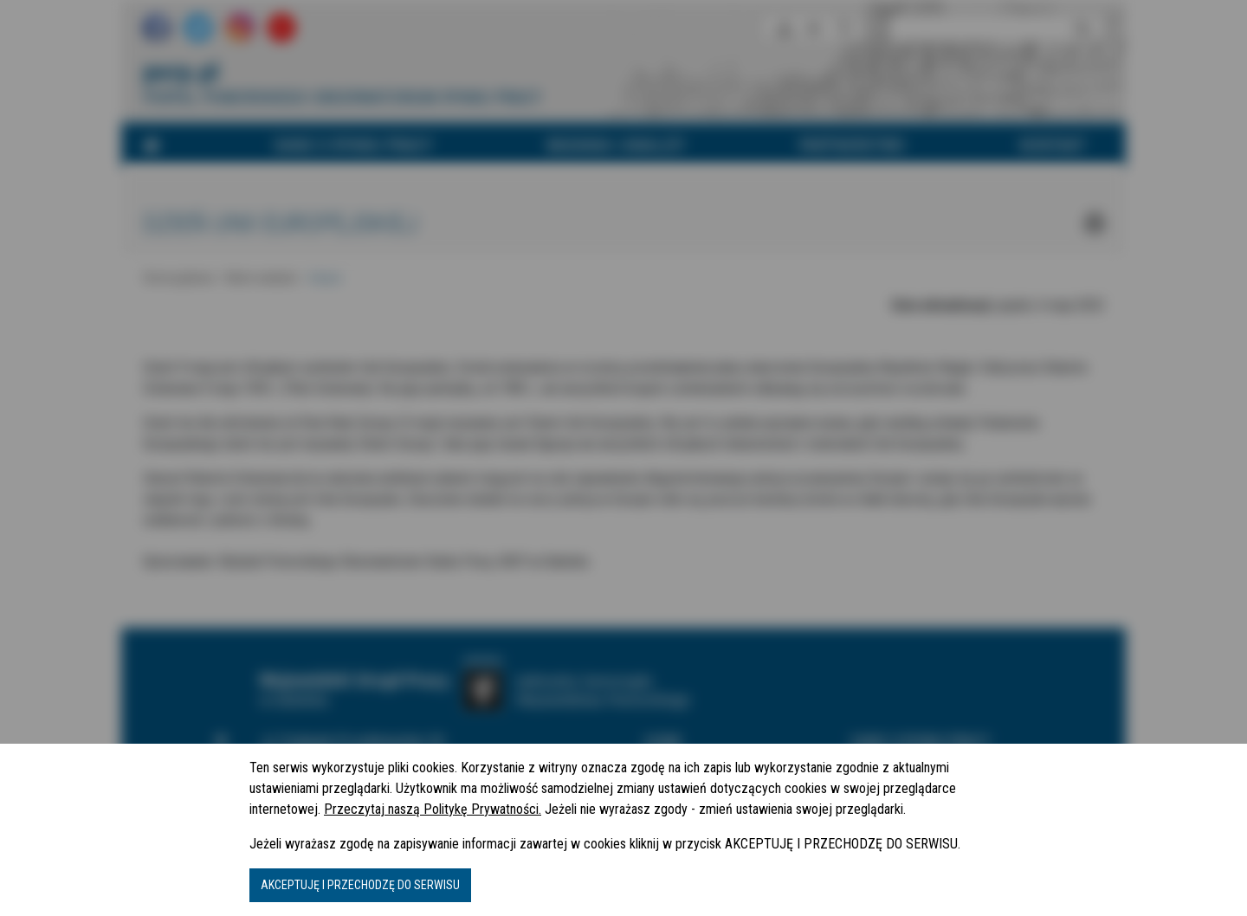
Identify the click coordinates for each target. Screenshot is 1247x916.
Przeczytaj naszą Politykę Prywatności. (432, 809)
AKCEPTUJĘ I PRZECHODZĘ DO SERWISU (360, 885)
